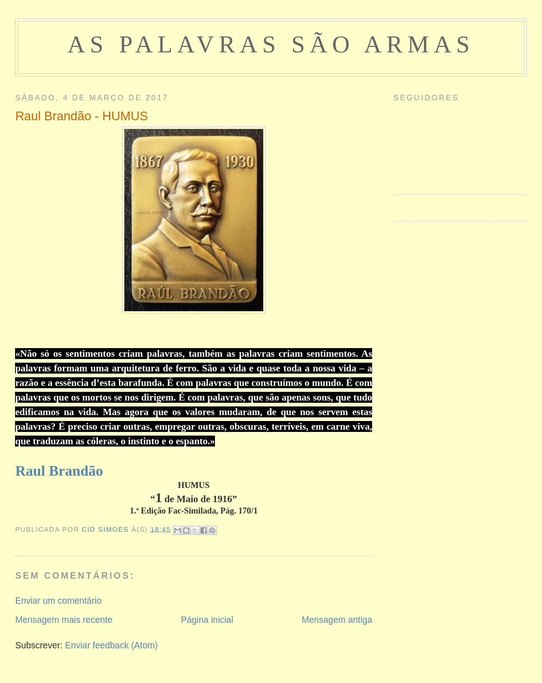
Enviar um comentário (58, 601)
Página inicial (207, 620)
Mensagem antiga (337, 620)
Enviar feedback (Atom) (111, 645)
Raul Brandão (59, 470)
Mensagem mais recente (63, 620)
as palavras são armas (271, 44)
